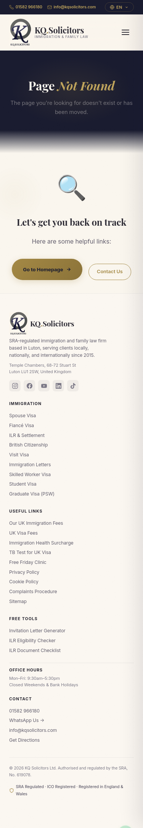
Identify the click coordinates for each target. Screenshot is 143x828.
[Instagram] (15, 385)
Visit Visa (19, 455)
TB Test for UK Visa (30, 552)
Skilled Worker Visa (30, 474)
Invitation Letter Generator (37, 630)
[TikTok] (73, 385)
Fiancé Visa (21, 425)
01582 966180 (25, 7)
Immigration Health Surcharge (41, 543)
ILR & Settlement (27, 435)
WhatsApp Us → (26, 720)
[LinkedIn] (58, 385)
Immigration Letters (30, 464)
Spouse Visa (22, 415)
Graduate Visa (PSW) (32, 494)
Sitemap (18, 601)
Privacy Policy (24, 572)
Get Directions (24, 740)
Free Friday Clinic (28, 562)
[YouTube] (44, 385)
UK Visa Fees (23, 533)
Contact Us (110, 272)
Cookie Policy (24, 581)
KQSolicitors (41, 323)
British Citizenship (28, 445)
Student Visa (23, 484)
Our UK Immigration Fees (36, 523)
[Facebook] (29, 385)
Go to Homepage (47, 269)
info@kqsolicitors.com (71, 7)
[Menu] (125, 32)
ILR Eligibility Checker (32, 640)
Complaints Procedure (33, 591)
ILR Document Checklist (35, 650)
